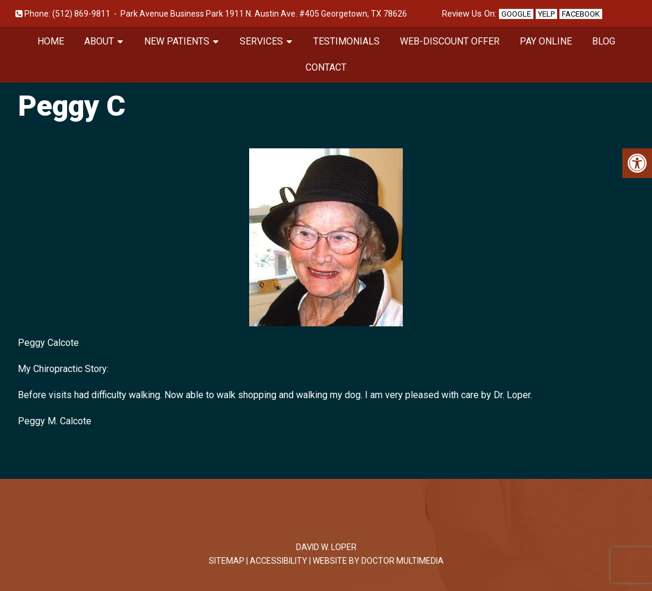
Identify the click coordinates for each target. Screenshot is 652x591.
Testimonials (346, 41)
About (99, 41)
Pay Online (546, 41)
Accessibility (278, 560)
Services (261, 41)
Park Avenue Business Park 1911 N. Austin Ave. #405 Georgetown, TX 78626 (263, 13)
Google (516, 13)
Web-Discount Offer (450, 41)
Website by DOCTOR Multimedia (378, 560)
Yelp (546, 13)
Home (50, 41)
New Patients (176, 41)
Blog (603, 41)
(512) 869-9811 (81, 13)
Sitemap (226, 560)
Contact (326, 67)
